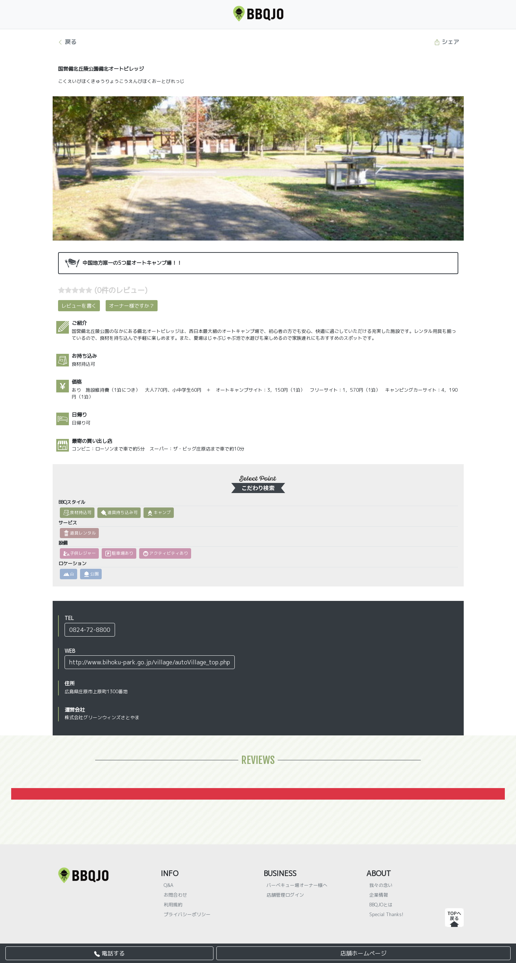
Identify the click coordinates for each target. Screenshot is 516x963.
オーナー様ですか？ (131, 305)
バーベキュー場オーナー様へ (296, 885)
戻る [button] (66, 42)
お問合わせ (175, 895)
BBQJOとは (381, 904)
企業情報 (378, 895)
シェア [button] (446, 42)
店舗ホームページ (363, 953)
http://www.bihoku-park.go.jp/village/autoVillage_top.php (149, 662)
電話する (109, 953)
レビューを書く (79, 305)
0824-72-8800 (89, 630)
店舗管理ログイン (285, 895)
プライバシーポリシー (187, 914)
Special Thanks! (386, 914)
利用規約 (173, 904)
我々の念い (381, 885)
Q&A (168, 885)
